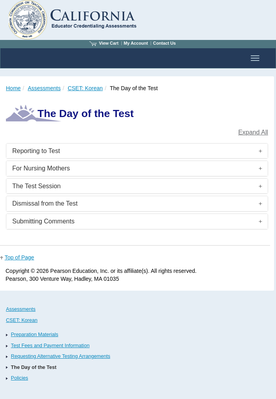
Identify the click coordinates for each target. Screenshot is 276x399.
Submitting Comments (43, 221)
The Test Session (36, 186)
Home (13, 88)
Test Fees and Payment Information (50, 345)
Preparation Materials (35, 334)
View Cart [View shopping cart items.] (104, 43)
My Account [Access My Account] (136, 43)
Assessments (44, 88)
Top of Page (19, 257)
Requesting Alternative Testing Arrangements (60, 356)
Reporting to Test (36, 150)
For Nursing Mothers (41, 168)
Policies (19, 378)
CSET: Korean (85, 88)
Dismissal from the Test (45, 203)
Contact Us (164, 43)
